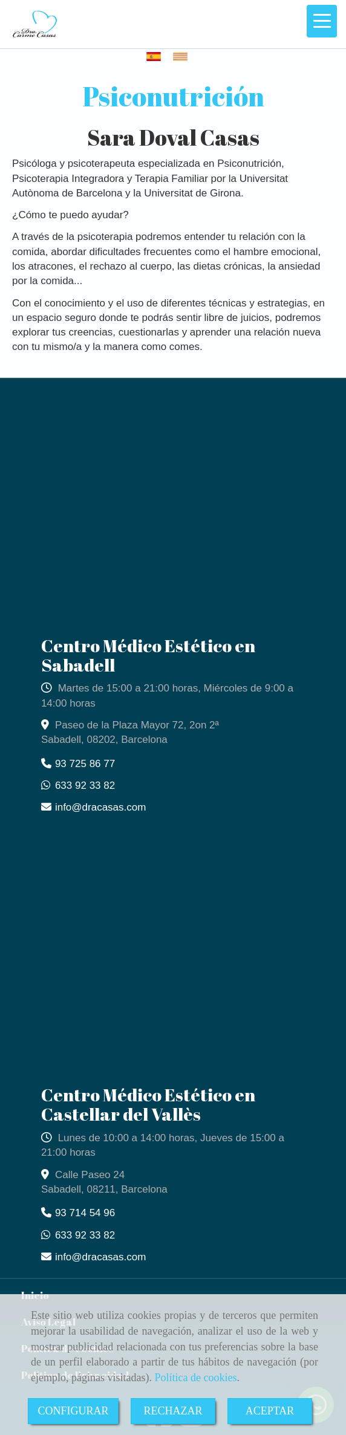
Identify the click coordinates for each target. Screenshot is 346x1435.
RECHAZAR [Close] (172, 1411)
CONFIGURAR (73, 1411)
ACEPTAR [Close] (270, 1411)
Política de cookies (195, 1378)
